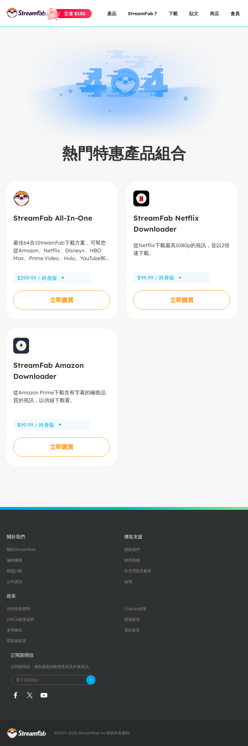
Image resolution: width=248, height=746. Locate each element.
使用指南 (132, 560)
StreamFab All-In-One (52, 218)
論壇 (128, 581)
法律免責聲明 (18, 608)
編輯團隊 (14, 560)
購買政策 (132, 619)
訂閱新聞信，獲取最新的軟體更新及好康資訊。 (51, 666)
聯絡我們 (132, 549)
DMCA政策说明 (20, 619)
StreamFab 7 (142, 13)
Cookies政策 (135, 608)
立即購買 (61, 300)
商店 (214, 13)
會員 (235, 13)
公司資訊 (14, 581)
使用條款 (14, 630)
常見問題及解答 (137, 570)
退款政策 (132, 630)
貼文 (193, 13)
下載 (173, 13)
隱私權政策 (16, 640)
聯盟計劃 (14, 570)
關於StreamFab (21, 549)
